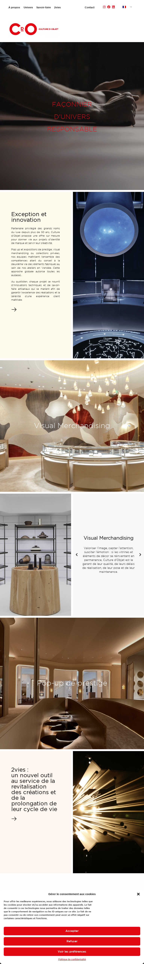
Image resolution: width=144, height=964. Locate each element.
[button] (138, 894)
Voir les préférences (72, 951)
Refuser (72, 941)
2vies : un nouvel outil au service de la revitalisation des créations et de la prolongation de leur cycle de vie (34, 789)
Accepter (72, 931)
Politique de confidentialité (72, 959)
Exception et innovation (28, 217)
